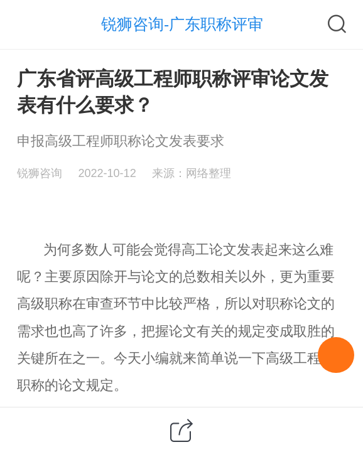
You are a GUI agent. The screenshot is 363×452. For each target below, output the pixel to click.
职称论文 (293, 303)
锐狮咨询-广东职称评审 (182, 24)
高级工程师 (300, 358)
